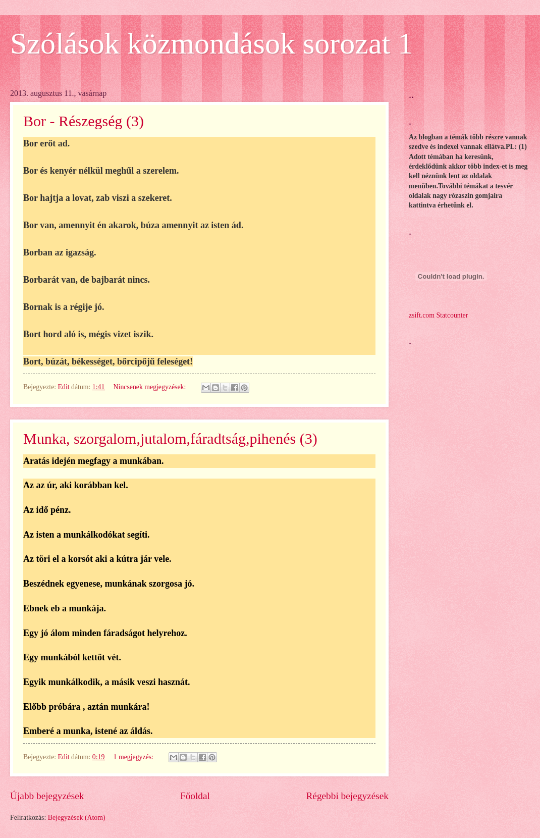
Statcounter (452, 315)
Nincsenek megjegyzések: (151, 387)
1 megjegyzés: (134, 757)
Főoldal (195, 796)
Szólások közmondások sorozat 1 (211, 43)
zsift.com (422, 315)
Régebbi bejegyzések (347, 796)
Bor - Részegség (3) (83, 121)
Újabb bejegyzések (47, 796)
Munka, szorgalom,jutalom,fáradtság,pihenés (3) (170, 438)
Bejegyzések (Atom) (76, 817)
